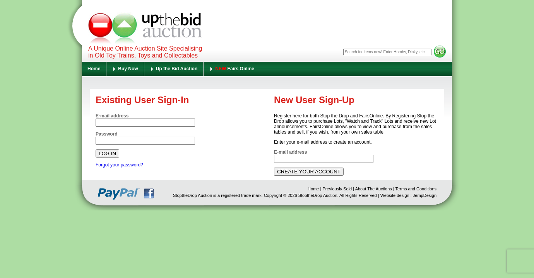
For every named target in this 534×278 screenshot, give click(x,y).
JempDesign (424, 195)
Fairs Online (234, 68)
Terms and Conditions (415, 188)
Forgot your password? (119, 165)
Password (107, 134)
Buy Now (128, 68)
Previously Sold (337, 188)
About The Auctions (373, 188)
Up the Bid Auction (177, 68)
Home (93, 68)
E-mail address (112, 116)
